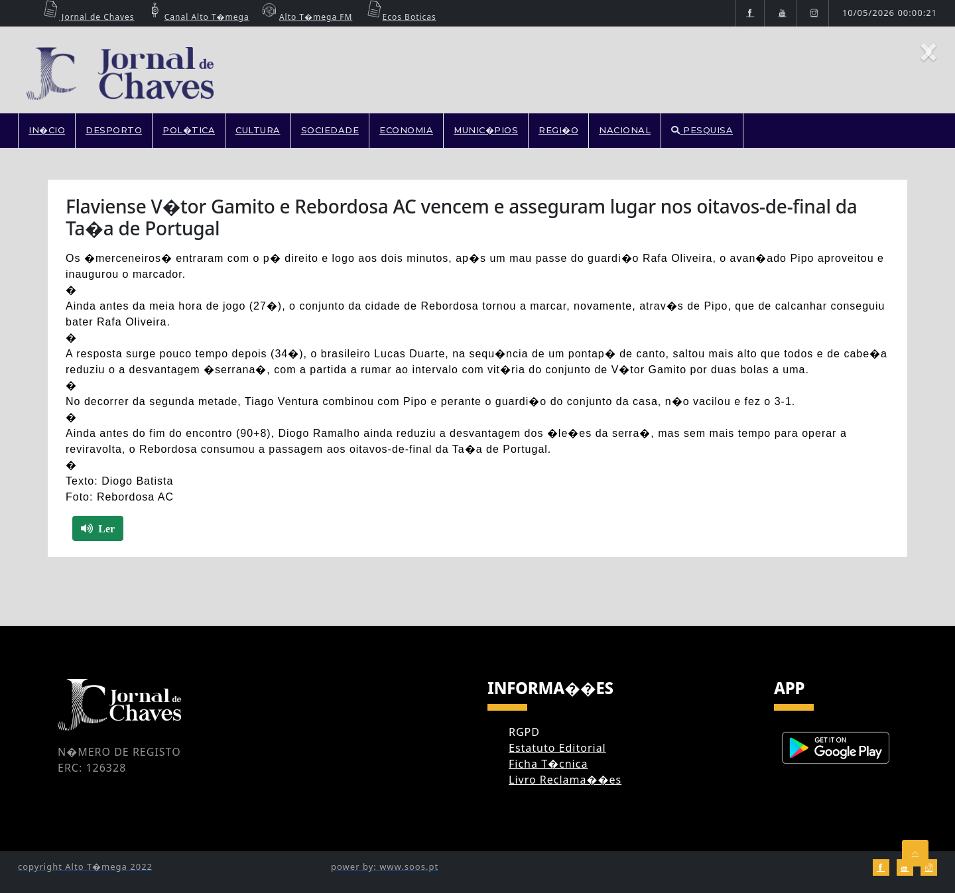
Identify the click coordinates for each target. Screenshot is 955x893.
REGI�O (558, 130)
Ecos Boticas (399, 17)
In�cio (47, 130)
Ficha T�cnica (548, 763)
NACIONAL (625, 130)
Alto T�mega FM (305, 17)
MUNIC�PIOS (486, 130)
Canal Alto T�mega (197, 17)
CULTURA (258, 130)
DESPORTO (114, 130)
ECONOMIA (406, 130)
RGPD (524, 732)
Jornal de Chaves (87, 17)
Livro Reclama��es (565, 779)
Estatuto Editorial (557, 748)
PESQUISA (702, 130)
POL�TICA (188, 130)
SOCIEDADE (330, 130)
